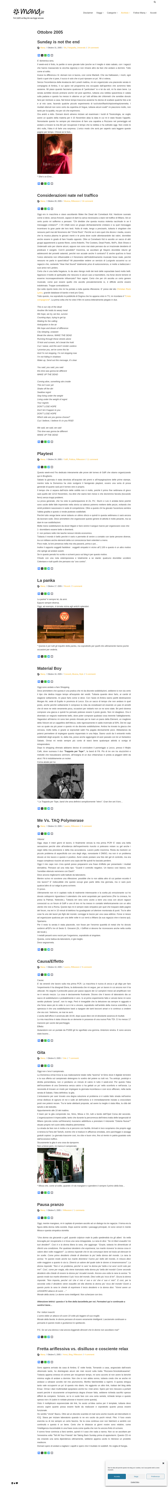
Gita (41, 1052)
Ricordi (67, 586)
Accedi (153, 13)
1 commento (79, 1210)
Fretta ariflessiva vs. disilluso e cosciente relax (82, 1348)
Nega (136, 1476)
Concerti (67, 674)
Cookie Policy (135, 1482)
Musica (67, 201)
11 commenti (92, 459)
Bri (65, 48)
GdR (66, 459)
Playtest (45, 453)
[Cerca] (155, 2)
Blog (70, 1354)
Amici (65, 1354)
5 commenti (77, 586)
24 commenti (93, 48)
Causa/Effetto (50, 961)
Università (81, 48)
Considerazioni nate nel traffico (67, 195)
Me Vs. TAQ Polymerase (60, 820)
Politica (72, 459)
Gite (65, 1058)
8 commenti (87, 826)
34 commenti (87, 201)
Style (81, 674)
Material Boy (49, 668)
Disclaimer (88, 13)
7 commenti (74, 1058)
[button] (163, 1463)
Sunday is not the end (58, 42)
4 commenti (89, 1354)
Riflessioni (75, 201)
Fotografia (71, 48)
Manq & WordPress (32, 1480)
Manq (42, 48)
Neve (13, 1476)
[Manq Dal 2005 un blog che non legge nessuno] (28, 13)
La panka (46, 580)
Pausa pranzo (50, 1204)
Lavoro (67, 826)
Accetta (117, 1476)
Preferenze (155, 1476)
